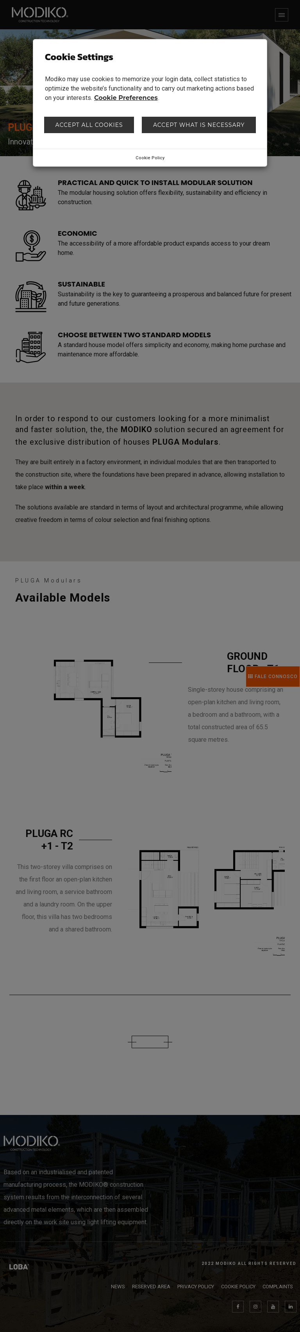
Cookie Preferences (126, 98)
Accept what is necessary (199, 124)
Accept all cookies (89, 124)
